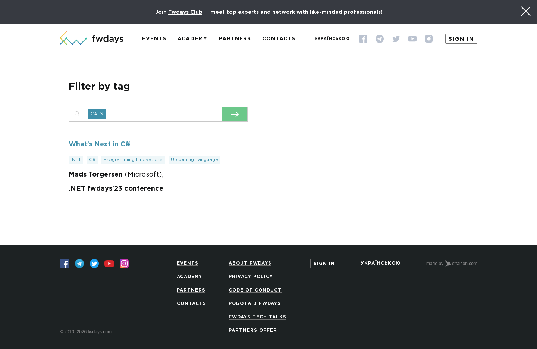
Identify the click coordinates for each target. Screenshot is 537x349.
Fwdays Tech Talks (257, 317)
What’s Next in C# (99, 144)
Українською (332, 39)
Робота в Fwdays (255, 304)
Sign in (461, 39)
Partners (235, 39)
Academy (192, 39)
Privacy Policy (251, 277)
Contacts (278, 39)
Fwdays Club (185, 12)
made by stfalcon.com (451, 263)
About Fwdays (250, 263)
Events (154, 39)
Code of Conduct (255, 290)
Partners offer (253, 330)
